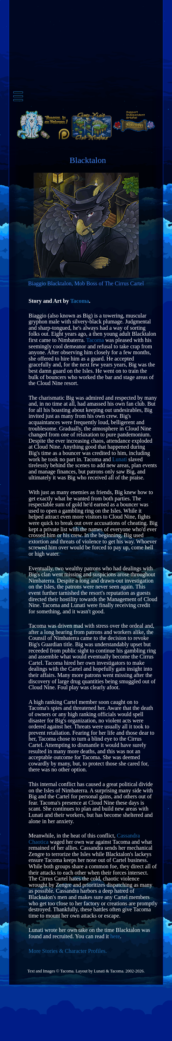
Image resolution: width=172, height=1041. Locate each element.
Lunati (119, 459)
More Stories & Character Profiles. (68, 951)
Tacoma (79, 301)
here (115, 936)
